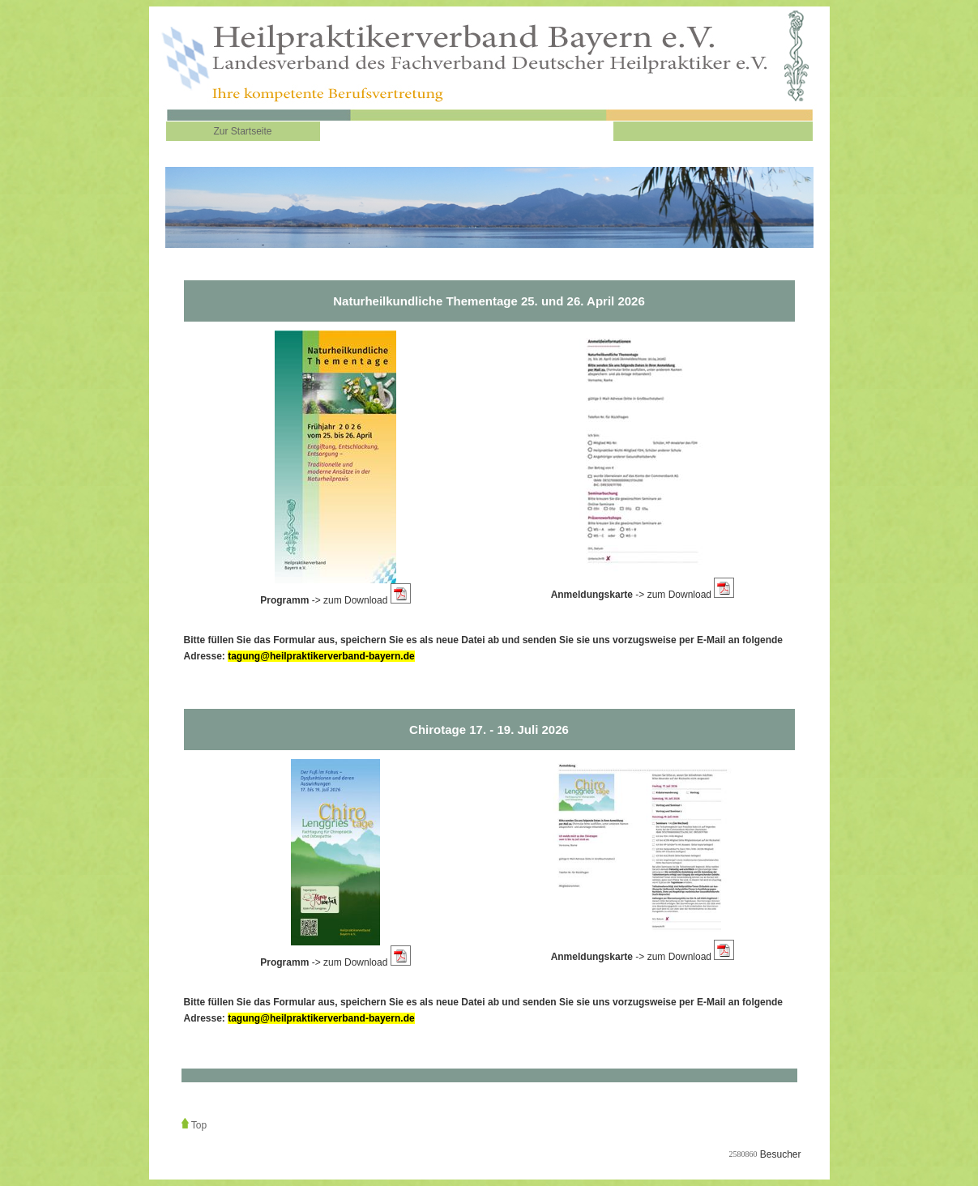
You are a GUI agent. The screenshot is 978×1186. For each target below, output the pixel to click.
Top (199, 1125)
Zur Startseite (242, 131)
